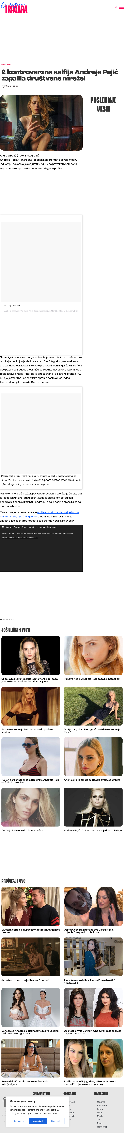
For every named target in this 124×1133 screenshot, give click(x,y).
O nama (101, 1101)
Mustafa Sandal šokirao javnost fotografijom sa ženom (30, 930)
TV (98, 1119)
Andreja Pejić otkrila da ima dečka (22, 830)
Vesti (68, 1119)
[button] (116, 7)
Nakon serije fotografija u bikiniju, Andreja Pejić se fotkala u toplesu (30, 780)
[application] (41, 548)
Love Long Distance (11, 305)
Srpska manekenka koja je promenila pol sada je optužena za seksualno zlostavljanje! (29, 679)
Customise (19, 1121)
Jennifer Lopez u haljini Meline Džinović (25, 980)
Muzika (70, 1112)
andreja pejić (9, 619)
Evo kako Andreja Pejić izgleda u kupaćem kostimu (27, 730)
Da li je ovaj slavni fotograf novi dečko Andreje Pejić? (92, 730)
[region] (37, 1112)
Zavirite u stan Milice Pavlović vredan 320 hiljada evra (89, 981)
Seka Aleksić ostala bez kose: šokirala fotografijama (24, 1082)
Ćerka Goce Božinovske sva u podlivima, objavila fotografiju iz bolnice (89, 930)
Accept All (56, 1121)
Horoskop (102, 1126)
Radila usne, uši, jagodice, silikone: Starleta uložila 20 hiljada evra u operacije (90, 1082)
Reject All (38, 1121)
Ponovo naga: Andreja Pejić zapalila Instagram (92, 678)
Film (68, 1105)
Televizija (70, 1116)
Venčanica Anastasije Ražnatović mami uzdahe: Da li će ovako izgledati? (30, 1031)
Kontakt (70, 1101)
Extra (100, 1109)
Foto (68, 1109)
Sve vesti (102, 1105)
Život (99, 1123)
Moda (100, 1116)
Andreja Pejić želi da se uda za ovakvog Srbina (92, 779)
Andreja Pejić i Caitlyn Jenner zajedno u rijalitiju (93, 830)
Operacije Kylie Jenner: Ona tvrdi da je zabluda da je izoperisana (92, 1031)
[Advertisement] (62, 39)
